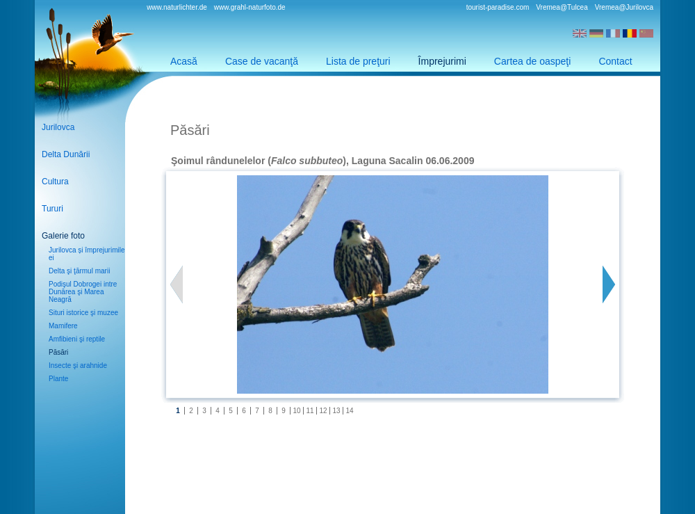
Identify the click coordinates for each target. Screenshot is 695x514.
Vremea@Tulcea (561, 7)
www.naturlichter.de (177, 7)
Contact (615, 61)
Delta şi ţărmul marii (79, 271)
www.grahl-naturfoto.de (250, 7)
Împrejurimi (442, 61)
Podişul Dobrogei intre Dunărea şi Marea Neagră (83, 291)
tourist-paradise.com (498, 7)
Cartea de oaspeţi (532, 61)
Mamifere (63, 326)
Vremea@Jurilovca (624, 7)
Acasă (183, 61)
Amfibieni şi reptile (77, 339)
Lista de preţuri (358, 61)
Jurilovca (58, 127)
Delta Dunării (66, 154)
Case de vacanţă (261, 61)
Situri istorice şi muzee (83, 312)
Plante (58, 379)
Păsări (58, 352)
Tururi (52, 209)
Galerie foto (63, 236)
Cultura (55, 181)
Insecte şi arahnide (78, 365)
